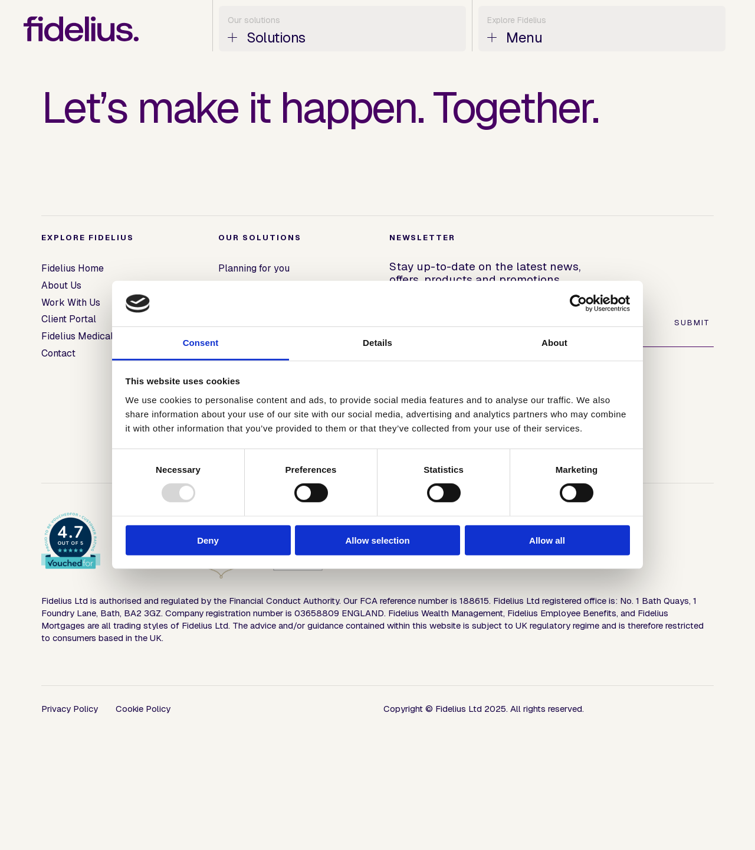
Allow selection (377, 540)
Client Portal (68, 319)
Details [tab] (377, 343)
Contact (58, 353)
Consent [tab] (201, 343)
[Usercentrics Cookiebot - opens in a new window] (578, 303)
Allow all (547, 540)
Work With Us (70, 302)
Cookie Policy (143, 708)
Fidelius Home (72, 268)
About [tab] (554, 343)
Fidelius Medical (77, 336)
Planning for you (254, 268)
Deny (208, 540)
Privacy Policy (69, 708)
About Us (61, 285)
